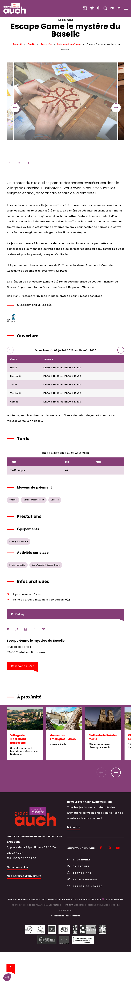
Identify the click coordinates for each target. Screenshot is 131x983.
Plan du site (14, 899)
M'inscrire (73, 827)
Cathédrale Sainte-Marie (103, 737)
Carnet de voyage (84, 886)
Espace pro (79, 873)
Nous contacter (17, 867)
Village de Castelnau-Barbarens (18, 739)
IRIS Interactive (115, 899)
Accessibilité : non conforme (65, 916)
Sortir (31, 44)
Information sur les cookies (56, 899)
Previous (15, 108)
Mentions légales (31, 899)
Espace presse (82, 879)
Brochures (79, 859)
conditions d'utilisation (96, 905)
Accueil (17, 44)
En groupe (78, 866)
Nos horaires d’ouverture (24, 876)
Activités (46, 44)
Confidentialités (81, 899)
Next (116, 108)
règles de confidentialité (65, 905)
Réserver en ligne (22, 666)
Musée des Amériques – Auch (62, 737)
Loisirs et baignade (69, 44)
